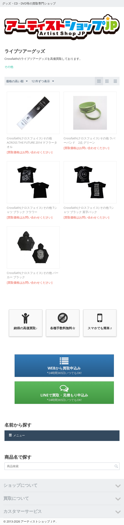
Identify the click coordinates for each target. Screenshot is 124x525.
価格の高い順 (17, 81)
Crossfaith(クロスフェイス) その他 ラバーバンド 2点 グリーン (89, 140)
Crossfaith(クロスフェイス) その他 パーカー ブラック (32, 275)
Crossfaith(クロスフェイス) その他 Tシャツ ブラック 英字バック (89, 210)
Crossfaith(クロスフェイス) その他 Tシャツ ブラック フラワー (32, 210)
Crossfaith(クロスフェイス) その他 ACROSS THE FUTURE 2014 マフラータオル (32, 142)
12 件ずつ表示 (42, 81)
